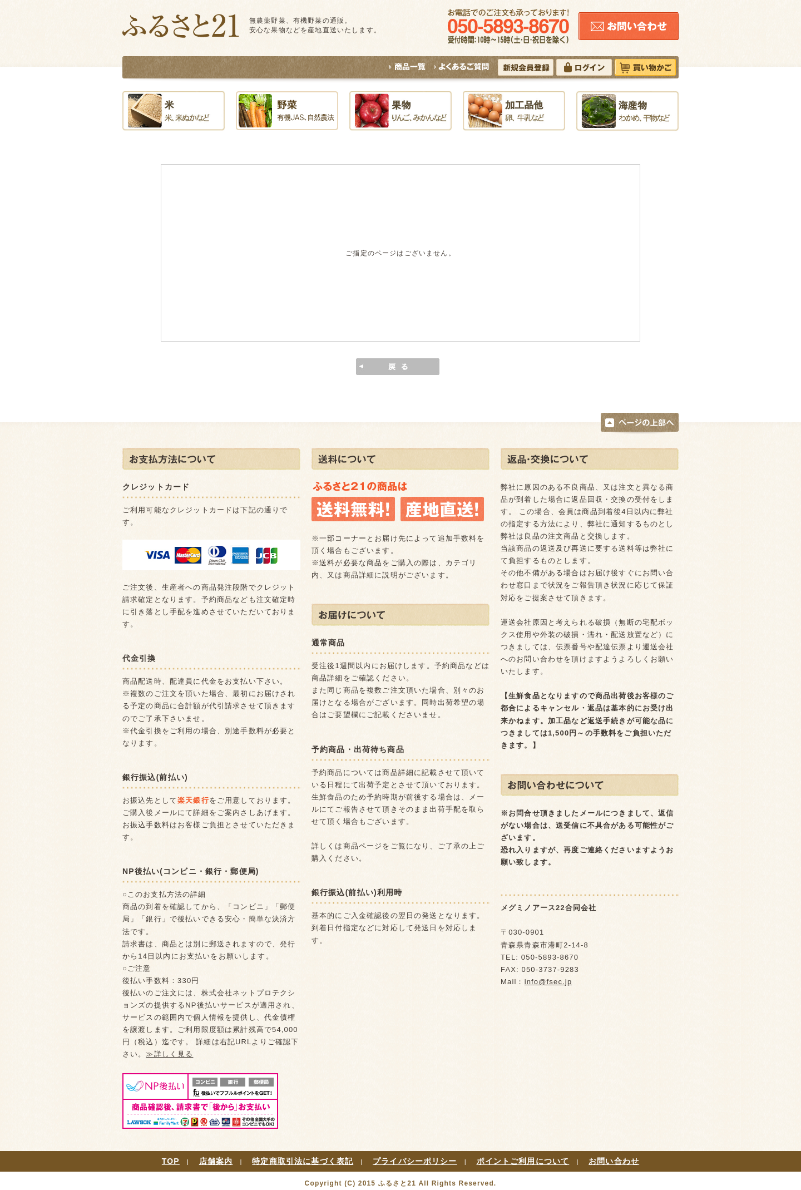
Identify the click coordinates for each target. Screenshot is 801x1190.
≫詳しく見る (169, 1054)
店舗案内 (216, 1161)
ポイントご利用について (523, 1161)
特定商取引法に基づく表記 (302, 1161)
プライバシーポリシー (415, 1161)
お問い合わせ (614, 1161)
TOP (171, 1161)
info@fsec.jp (548, 981)
